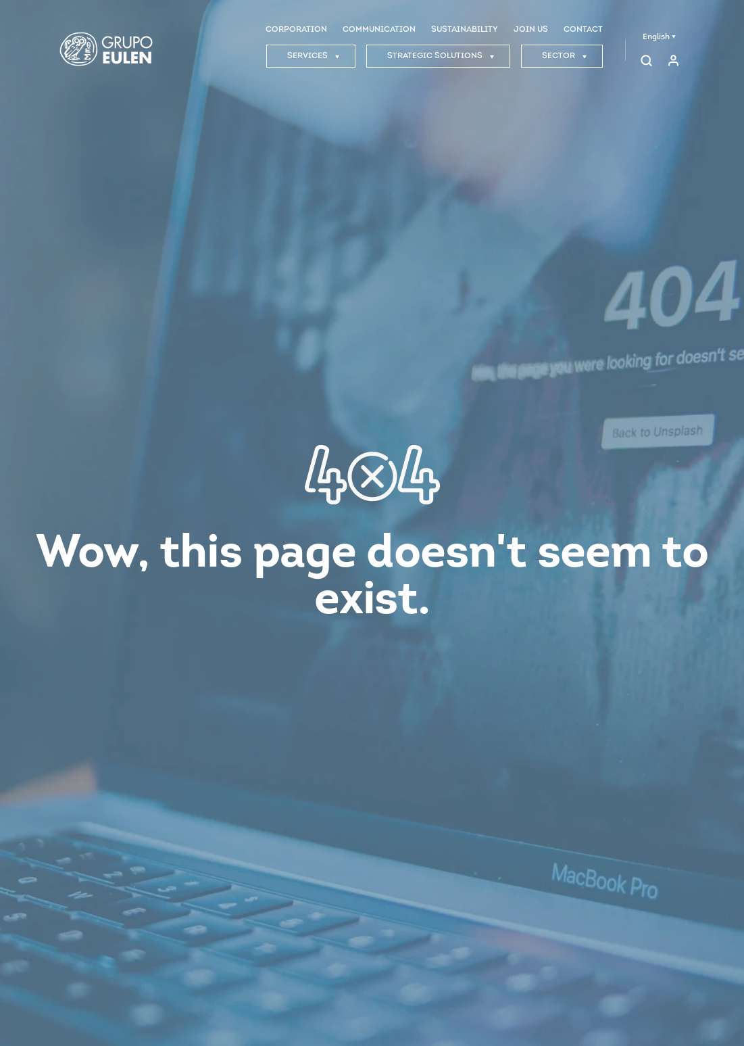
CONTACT (583, 30)
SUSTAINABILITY (464, 30)
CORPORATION (296, 30)
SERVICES (313, 56)
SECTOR (564, 56)
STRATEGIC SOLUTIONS (441, 56)
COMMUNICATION (379, 30)
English (659, 37)
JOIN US (531, 30)
